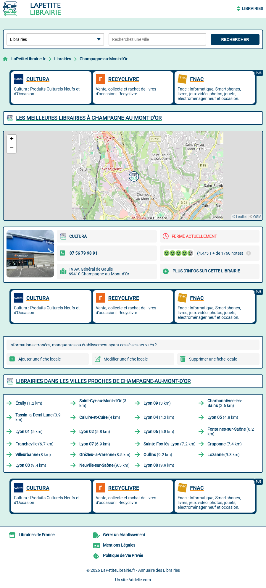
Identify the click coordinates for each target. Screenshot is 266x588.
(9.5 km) (104, 465)
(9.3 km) (223, 454)
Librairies (252, 8)
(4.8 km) (222, 417)
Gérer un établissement (124, 534)
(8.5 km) (104, 454)
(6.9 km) (94, 444)
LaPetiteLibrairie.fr (28, 58)
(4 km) (99, 417)
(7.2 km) (170, 444)
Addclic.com (139, 579)
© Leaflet (239, 217)
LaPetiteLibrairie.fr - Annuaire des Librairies (140, 570)
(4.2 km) (159, 417)
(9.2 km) (158, 454)
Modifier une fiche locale (126, 359)
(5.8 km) (94, 431)
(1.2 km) (28, 403)
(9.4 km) (30, 465)
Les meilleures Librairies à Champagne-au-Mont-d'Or (89, 118)
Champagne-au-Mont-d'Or (104, 58)
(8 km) (33, 454)
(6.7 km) (34, 444)
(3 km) (102, 403)
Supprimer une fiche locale (213, 359)
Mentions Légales (119, 545)
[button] (133, 175)
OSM (257, 217)
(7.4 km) (224, 444)
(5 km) (29, 431)
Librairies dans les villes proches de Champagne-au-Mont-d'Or (103, 381)
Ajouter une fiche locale (39, 359)
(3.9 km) (38, 417)
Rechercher (235, 39)
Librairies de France (36, 534)
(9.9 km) (159, 465)
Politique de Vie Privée (123, 555)
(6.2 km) (230, 431)
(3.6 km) (224, 403)
